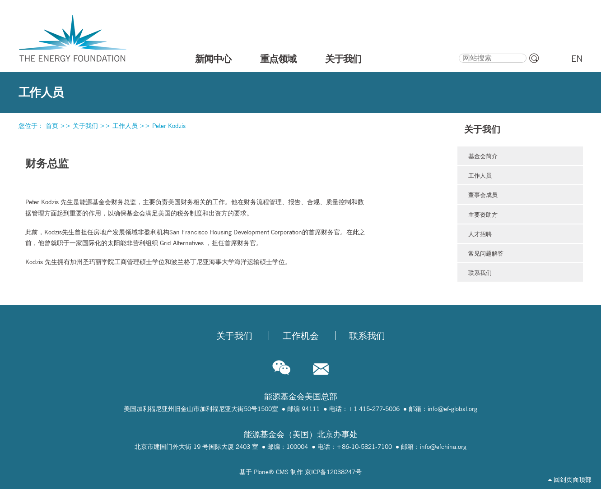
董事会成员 (483, 194)
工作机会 (301, 335)
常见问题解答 (485, 253)
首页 (52, 126)
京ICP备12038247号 (333, 472)
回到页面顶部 (570, 479)
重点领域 (278, 58)
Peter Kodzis (169, 126)
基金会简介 (483, 156)
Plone (261, 472)
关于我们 (343, 58)
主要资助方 (483, 214)
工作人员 (125, 126)
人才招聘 (480, 234)
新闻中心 (213, 58)
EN (576, 58)
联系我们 (480, 272)
